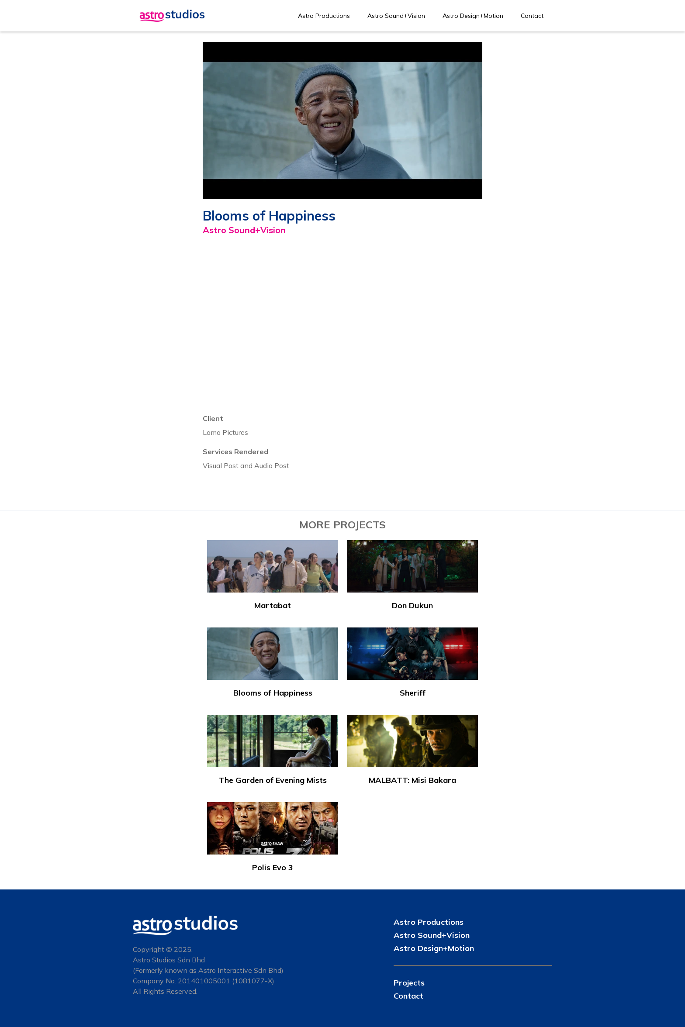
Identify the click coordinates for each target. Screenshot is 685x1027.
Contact (532, 16)
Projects (409, 983)
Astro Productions (324, 16)
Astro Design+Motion (473, 16)
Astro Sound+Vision (396, 16)
